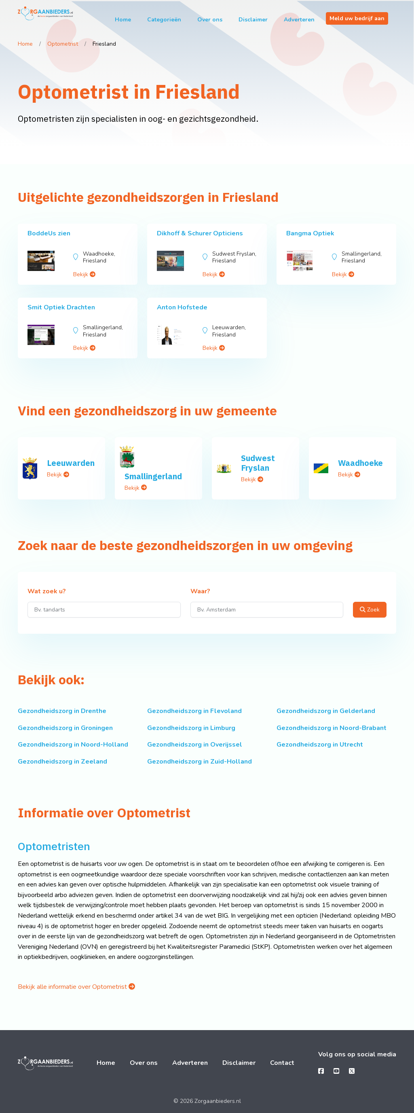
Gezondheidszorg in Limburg (191, 728)
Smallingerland (153, 476)
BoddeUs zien (48, 233)
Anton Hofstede (182, 307)
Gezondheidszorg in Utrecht (320, 744)
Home (123, 19)
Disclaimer (253, 19)
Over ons (209, 19)
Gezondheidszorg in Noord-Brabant (332, 728)
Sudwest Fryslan (258, 463)
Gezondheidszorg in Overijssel (194, 744)
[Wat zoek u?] (104, 610)
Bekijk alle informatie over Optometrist (76, 986)
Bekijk (84, 274)
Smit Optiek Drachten (61, 307)
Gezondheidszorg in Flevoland (194, 711)
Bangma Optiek (310, 233)
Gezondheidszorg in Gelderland (326, 711)
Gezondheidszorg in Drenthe (62, 711)
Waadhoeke (360, 462)
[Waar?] (267, 610)
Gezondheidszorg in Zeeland (62, 761)
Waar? (200, 591)
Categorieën (164, 19)
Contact (282, 1062)
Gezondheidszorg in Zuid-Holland (199, 761)
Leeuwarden (71, 462)
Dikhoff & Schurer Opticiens (200, 233)
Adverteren (299, 19)
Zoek (370, 610)
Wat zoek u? (46, 591)
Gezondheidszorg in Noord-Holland (73, 744)
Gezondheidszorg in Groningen (65, 728)
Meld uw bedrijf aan (357, 18)
